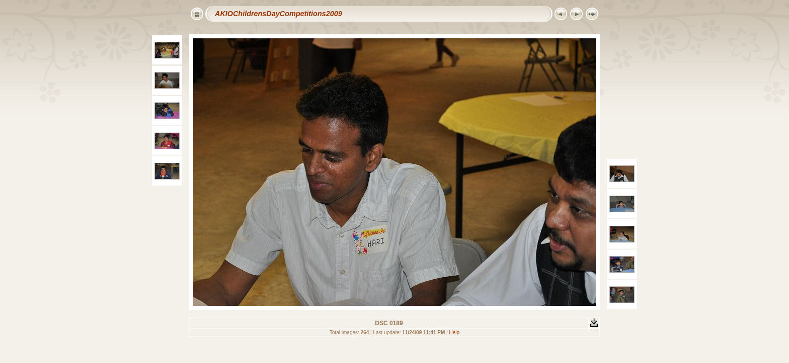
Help (454, 332)
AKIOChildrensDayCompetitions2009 (278, 14)
